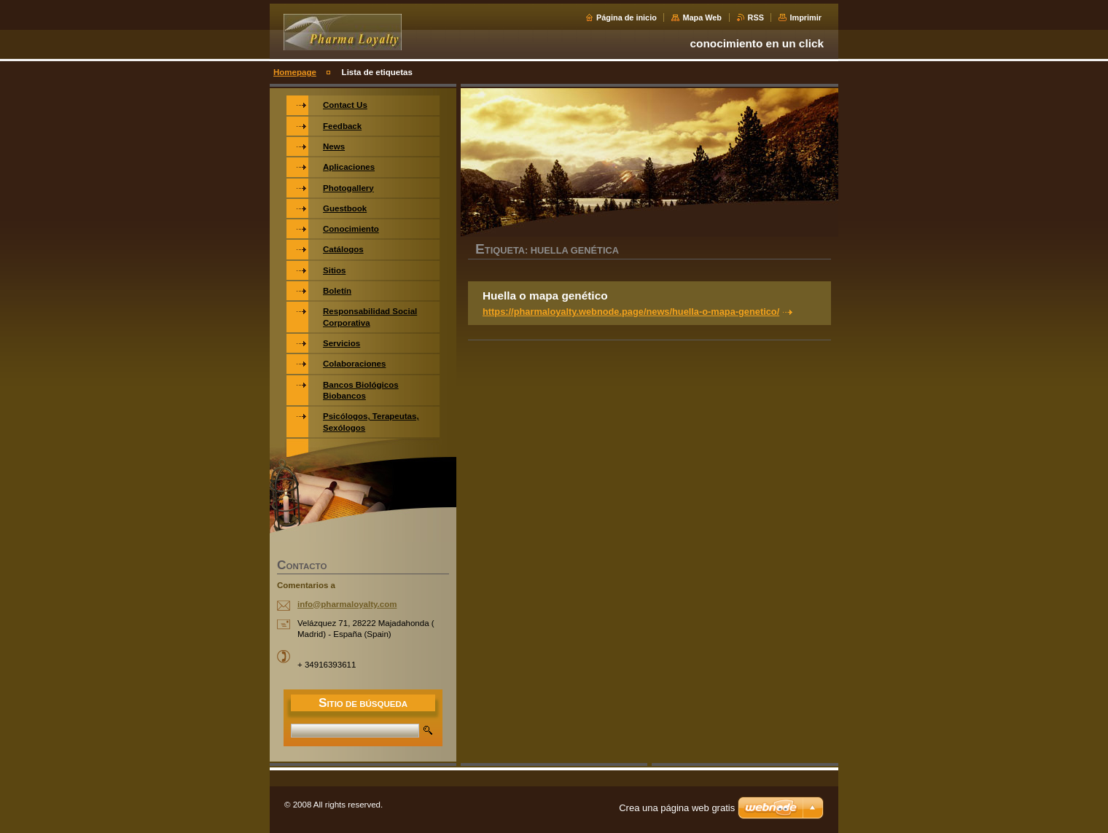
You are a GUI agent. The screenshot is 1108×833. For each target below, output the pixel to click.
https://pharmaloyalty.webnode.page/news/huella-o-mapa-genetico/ (631, 311)
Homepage (294, 72)
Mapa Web (702, 17)
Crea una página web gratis (677, 807)
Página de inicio (626, 17)
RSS (756, 17)
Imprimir (805, 17)
